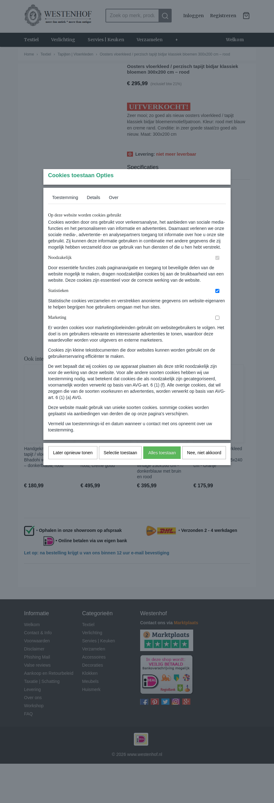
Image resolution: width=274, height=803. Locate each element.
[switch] (217, 270)
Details (93, 209)
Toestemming (65, 209)
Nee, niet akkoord (204, 464)
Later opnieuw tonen (73, 464)
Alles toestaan (162, 464)
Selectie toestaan (120, 464)
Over (113, 209)
